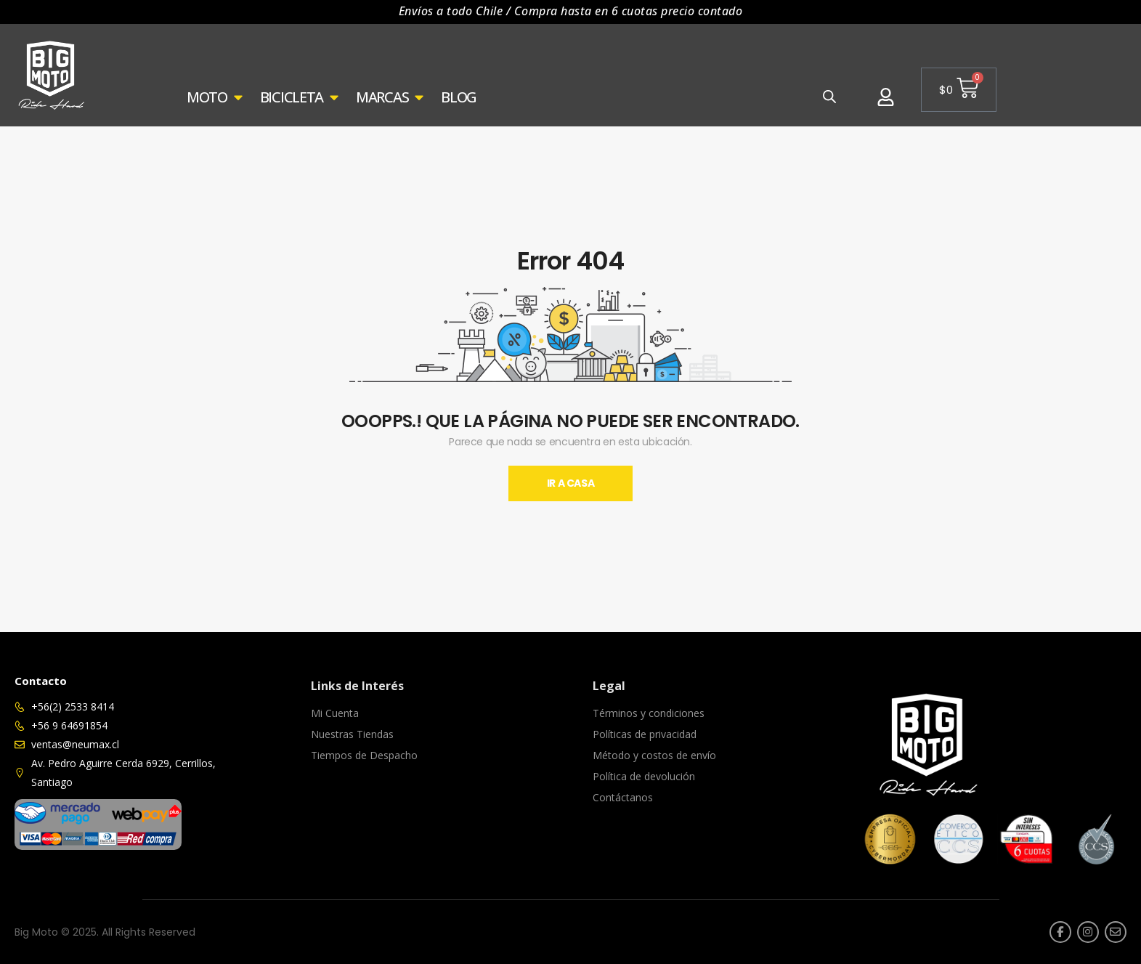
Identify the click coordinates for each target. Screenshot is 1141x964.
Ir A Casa (571, 483)
